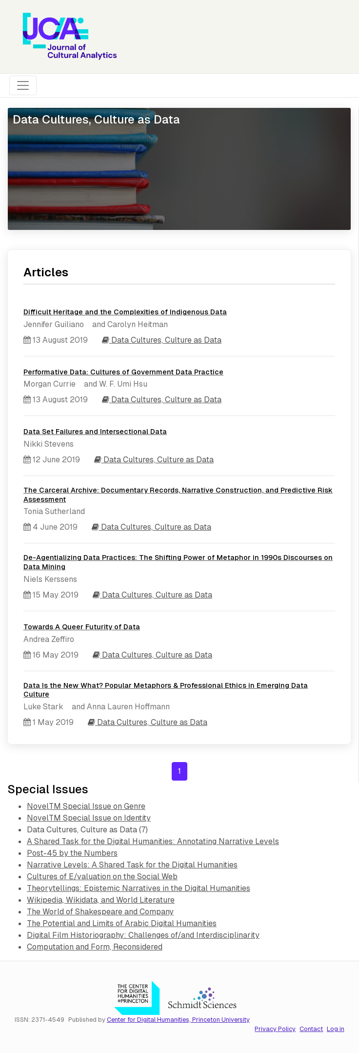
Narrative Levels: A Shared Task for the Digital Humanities (132, 865)
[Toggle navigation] (23, 85)
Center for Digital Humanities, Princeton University (178, 1019)
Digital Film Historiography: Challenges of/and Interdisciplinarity (143, 935)
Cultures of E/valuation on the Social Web (102, 876)
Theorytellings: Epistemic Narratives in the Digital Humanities (138, 888)
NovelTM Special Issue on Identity (89, 818)
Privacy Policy (275, 1029)
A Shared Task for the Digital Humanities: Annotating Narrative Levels (153, 841)
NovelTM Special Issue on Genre (86, 806)
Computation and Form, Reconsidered (94, 947)
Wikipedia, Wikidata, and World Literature (101, 900)
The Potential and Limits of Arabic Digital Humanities (122, 923)
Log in (335, 1029)
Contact (311, 1029)
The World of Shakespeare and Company (100, 912)
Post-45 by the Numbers (72, 853)
